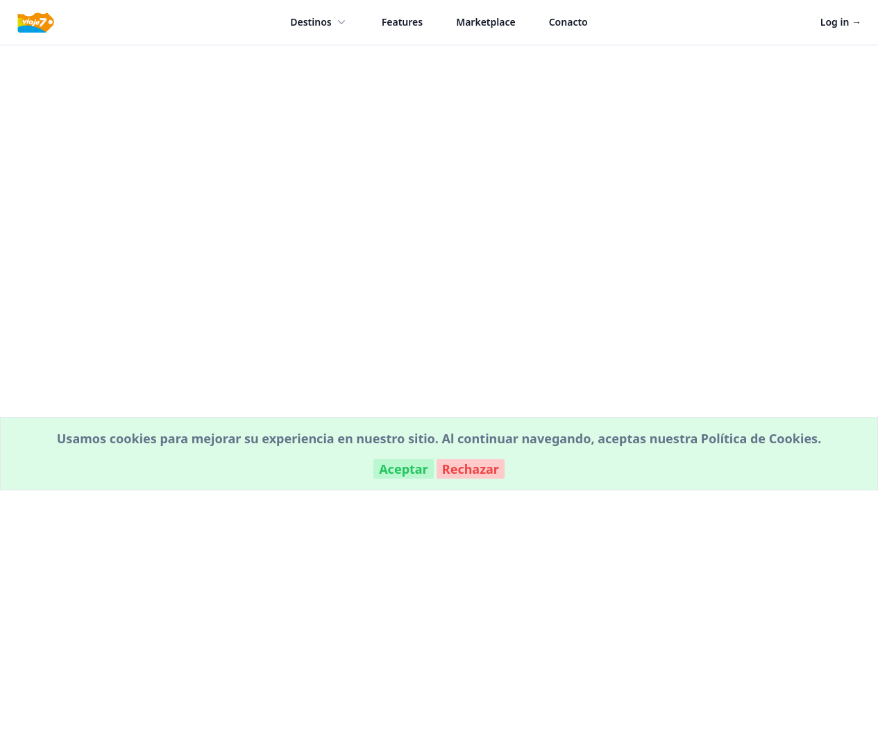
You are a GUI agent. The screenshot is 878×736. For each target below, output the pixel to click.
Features (402, 21)
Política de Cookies (759, 438)
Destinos (319, 22)
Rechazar (470, 469)
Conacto (568, 21)
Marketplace (486, 21)
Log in (840, 21)
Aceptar (403, 469)
